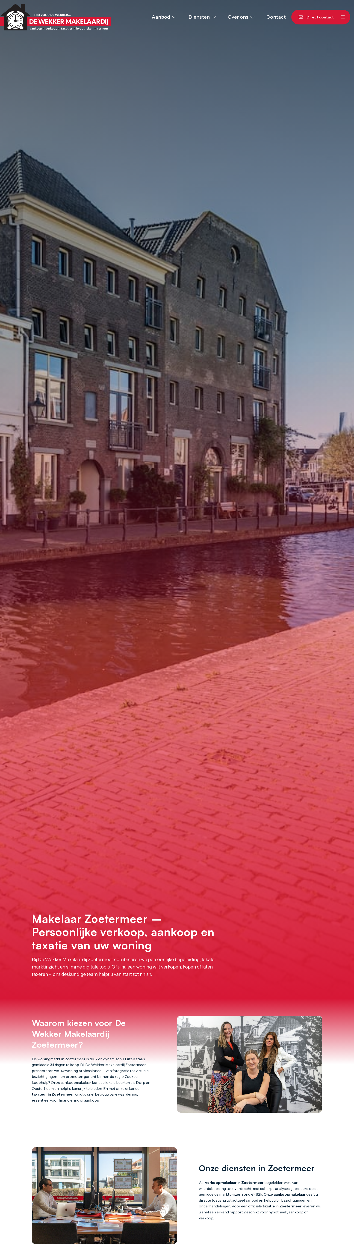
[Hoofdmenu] (343, 17)
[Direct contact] (313, 17)
